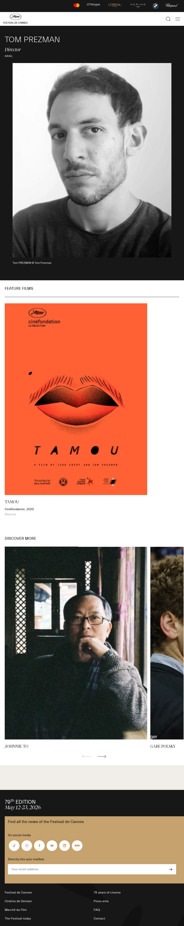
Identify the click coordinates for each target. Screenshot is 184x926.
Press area (101, 901)
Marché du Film (16, 910)
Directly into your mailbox (26, 859)
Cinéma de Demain (18, 901)
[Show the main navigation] (178, 19)
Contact (99, 918)
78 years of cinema (107, 892)
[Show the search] (168, 19)
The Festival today (18, 918)
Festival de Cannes (18, 892)
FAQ (97, 910)
